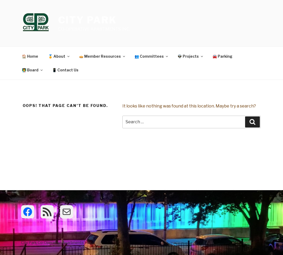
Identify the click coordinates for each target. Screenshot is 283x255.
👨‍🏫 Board (32, 70)
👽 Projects (190, 56)
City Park (87, 20)
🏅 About (59, 56)
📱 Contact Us (65, 70)
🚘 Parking (222, 56)
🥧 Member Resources (102, 56)
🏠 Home (30, 56)
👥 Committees (152, 56)
